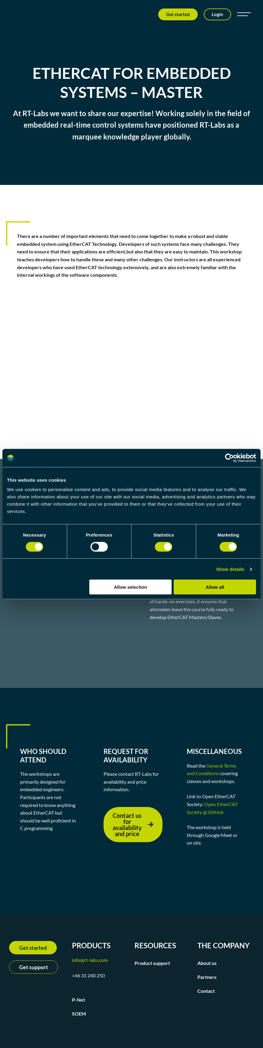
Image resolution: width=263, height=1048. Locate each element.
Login (217, 14)
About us (207, 963)
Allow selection (130, 587)
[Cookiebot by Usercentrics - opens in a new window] (229, 457)
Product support (152, 963)
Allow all (215, 587)
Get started (178, 14)
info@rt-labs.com (90, 960)
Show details (230, 568)
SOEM (79, 1013)
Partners (207, 977)
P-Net (78, 1000)
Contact (206, 991)
